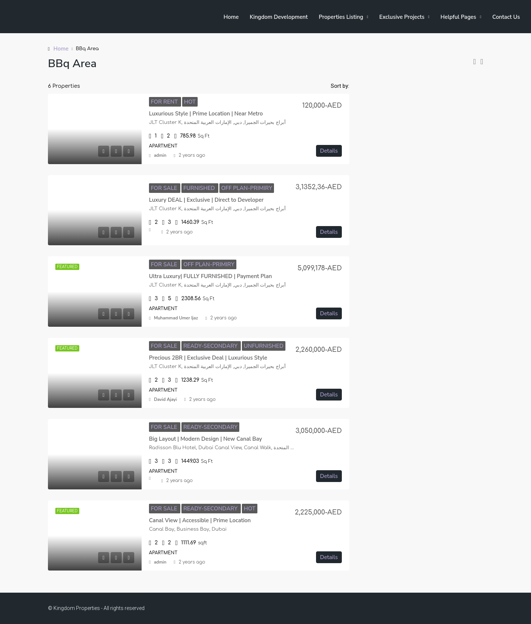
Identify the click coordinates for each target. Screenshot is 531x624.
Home (231, 17)
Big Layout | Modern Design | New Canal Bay (205, 439)
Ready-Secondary (211, 346)
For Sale (164, 188)
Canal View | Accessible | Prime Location (200, 520)
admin (160, 155)
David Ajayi (165, 399)
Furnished (199, 188)
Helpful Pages (458, 17)
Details (329, 151)
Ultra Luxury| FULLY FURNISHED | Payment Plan (210, 276)
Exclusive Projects (401, 17)
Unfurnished (264, 346)
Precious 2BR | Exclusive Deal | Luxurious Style (208, 357)
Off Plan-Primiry (246, 188)
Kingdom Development (279, 17)
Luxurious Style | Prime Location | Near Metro (206, 113)
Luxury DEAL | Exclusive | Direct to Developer (206, 200)
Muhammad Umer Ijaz (176, 318)
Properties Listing (341, 17)
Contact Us (506, 17)
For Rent (165, 101)
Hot (190, 101)
